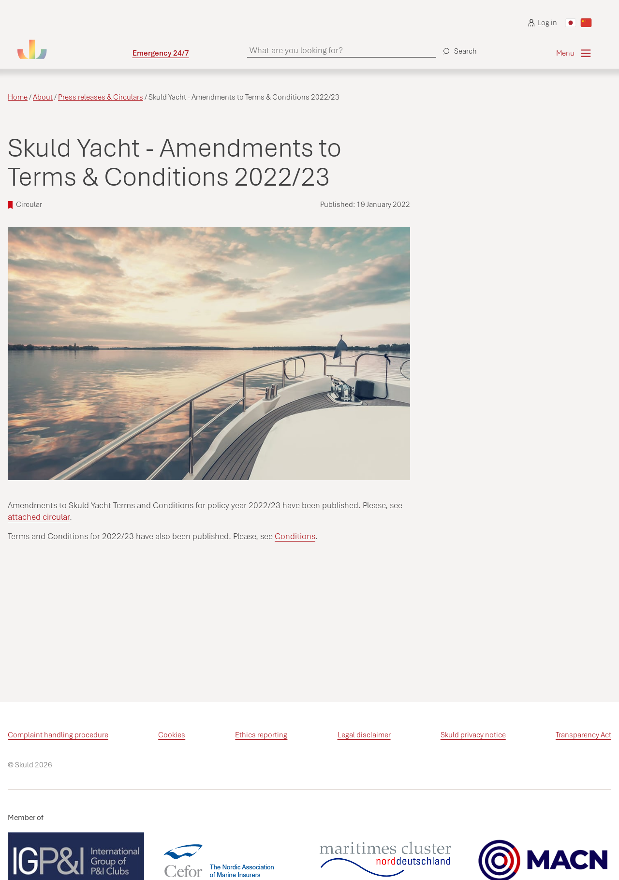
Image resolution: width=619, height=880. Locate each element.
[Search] (458, 47)
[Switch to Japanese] (570, 23)
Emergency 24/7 (161, 53)
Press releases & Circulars (100, 97)
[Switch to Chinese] (586, 23)
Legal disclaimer (364, 735)
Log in (542, 23)
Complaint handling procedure (58, 735)
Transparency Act (583, 735)
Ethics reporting (261, 735)
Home (18, 97)
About (43, 97)
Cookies (171, 735)
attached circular (39, 517)
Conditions (295, 536)
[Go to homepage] (75, 49)
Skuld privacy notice (473, 735)
